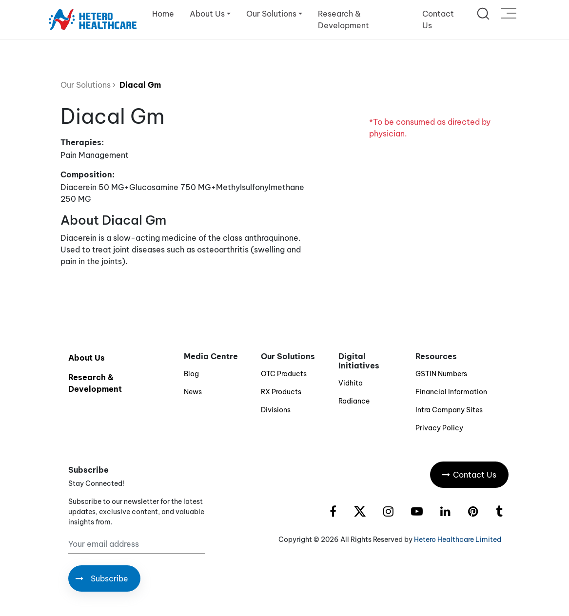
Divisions (276, 409)
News (193, 391)
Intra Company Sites (449, 409)
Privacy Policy (439, 428)
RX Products (281, 391)
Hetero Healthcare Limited (457, 539)
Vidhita (350, 383)
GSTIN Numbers (441, 373)
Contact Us (438, 19)
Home (163, 14)
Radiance (354, 401)
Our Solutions (88, 85)
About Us (86, 358)
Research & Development (343, 19)
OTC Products (284, 373)
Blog (191, 373)
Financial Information (451, 391)
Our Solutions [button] (271, 14)
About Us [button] (207, 14)
